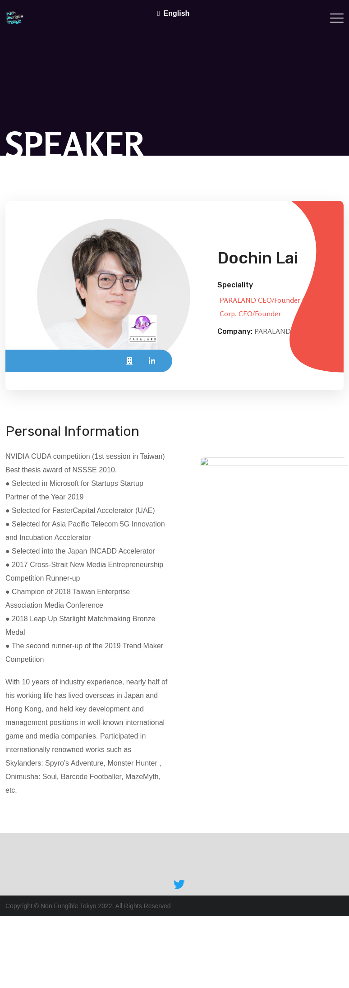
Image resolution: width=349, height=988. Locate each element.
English (177, 13)
